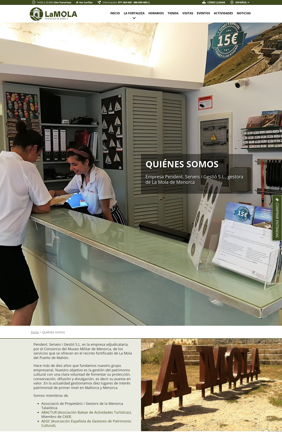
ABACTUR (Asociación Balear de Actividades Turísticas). (86, 412)
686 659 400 (141, 2)
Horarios (156, 13)
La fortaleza (134, 13)
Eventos (203, 13)
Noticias (244, 13)
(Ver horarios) (62, 2)
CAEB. (66, 416)
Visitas (187, 13)
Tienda (173, 13)
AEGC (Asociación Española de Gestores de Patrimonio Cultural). (86, 423)
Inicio (115, 13)
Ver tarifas (85, 2)
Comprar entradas (277, 218)
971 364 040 (125, 2)
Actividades (223, 13)
